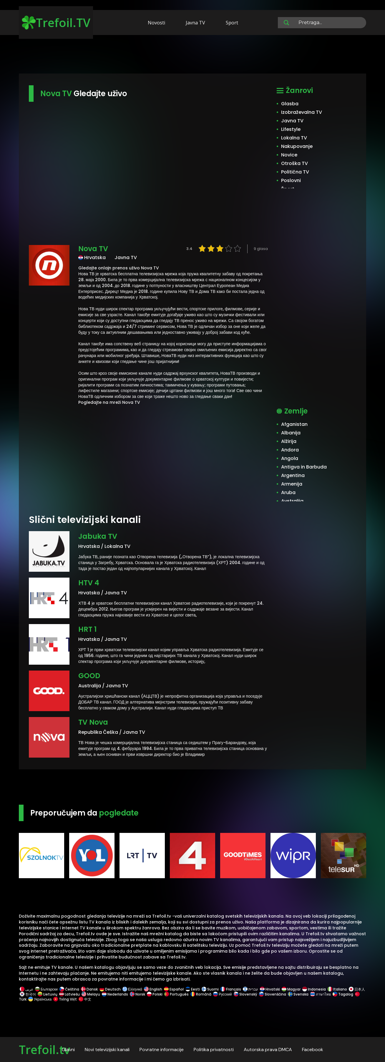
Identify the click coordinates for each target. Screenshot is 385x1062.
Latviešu (69, 994)
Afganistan (294, 424)
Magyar (291, 989)
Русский (222, 994)
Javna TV (195, 22)
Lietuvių (47, 994)
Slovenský (245, 994)
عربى (26, 989)
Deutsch (110, 989)
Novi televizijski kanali (107, 1049)
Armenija (291, 484)
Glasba (289, 103)
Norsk (137, 994)
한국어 (28, 994)
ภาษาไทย (320, 994)
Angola (289, 458)
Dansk (89, 989)
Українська (39, 999)
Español (174, 989)
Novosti (156, 22)
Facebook (312, 1049)
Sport (232, 22)
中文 (84, 999)
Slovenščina (272, 994)
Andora (290, 449)
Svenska (298, 994)
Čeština (69, 989)
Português (176, 994)
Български (46, 989)
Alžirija (288, 441)
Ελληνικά (132, 989)
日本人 (356, 989)
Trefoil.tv (44, 1049)
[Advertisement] (192, 55)
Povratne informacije (162, 1049)
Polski (154, 994)
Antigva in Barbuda (304, 467)
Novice (289, 154)
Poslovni (291, 180)
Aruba (288, 492)
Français (231, 989)
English (153, 989)
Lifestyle (291, 129)
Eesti (193, 989)
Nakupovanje (297, 146)
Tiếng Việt (65, 999)
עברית (250, 989)
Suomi (210, 989)
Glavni (68, 1049)
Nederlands (115, 994)
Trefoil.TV (56, 22)
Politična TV (295, 172)
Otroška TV (294, 163)
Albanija (291, 432)
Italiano (337, 989)
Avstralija (292, 501)
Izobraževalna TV (301, 112)
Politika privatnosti (214, 1049)
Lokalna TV (294, 137)
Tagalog (343, 994)
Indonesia (314, 989)
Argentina (293, 475)
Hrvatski (270, 989)
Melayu (91, 994)
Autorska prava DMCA (268, 1049)
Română (201, 994)
